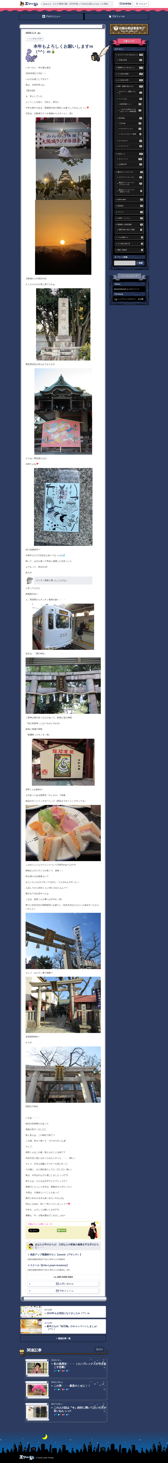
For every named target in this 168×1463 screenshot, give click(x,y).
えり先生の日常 (35, 39)
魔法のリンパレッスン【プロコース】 (130, 183)
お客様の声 (130, 164)
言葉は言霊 (130, 60)
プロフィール (118, 16)
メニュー (130, 212)
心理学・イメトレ (130, 218)
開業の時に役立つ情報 (130, 230)
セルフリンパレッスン (130, 177)
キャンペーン (130, 159)
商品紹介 (130, 206)
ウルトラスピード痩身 (130, 134)
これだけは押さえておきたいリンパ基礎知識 (130, 110)
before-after (130, 200)
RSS (101, 1349)
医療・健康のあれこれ (130, 86)
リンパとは (130, 99)
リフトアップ (130, 146)
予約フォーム (65, 1291)
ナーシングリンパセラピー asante (128, 299)
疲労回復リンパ (130, 104)
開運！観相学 (130, 250)
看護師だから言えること (130, 68)
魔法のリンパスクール (130, 172)
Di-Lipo (130, 123)
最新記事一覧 (64, 1338)
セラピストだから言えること (130, 55)
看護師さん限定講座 (130, 225)
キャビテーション (130, 129)
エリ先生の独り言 (130, 244)
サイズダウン (130, 141)
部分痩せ (130, 118)
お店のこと (130, 154)
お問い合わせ (65, 1283)
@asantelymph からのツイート (127, 289)
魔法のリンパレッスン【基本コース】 (130, 191)
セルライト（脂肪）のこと (130, 92)
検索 (141, 263)
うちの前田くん (130, 237)
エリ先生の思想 (130, 74)
